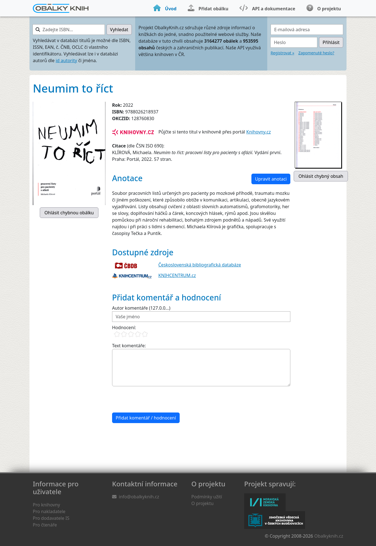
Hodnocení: (124, 327)
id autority (66, 60)
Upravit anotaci (271, 179)
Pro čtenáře (45, 525)
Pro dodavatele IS (51, 518)
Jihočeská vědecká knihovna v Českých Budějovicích (274, 520)
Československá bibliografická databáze (199, 265)
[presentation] (154, 399)
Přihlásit (331, 42)
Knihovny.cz (258, 132)
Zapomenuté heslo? (316, 52)
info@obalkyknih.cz (139, 497)
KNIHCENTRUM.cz (177, 275)
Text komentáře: (129, 346)
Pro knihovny (46, 505)
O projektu (202, 503)
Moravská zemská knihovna (265, 502)
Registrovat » (282, 52)
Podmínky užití (206, 497)
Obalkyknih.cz (328, 536)
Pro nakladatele (49, 511)
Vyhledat (119, 29)
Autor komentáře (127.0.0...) (141, 308)
